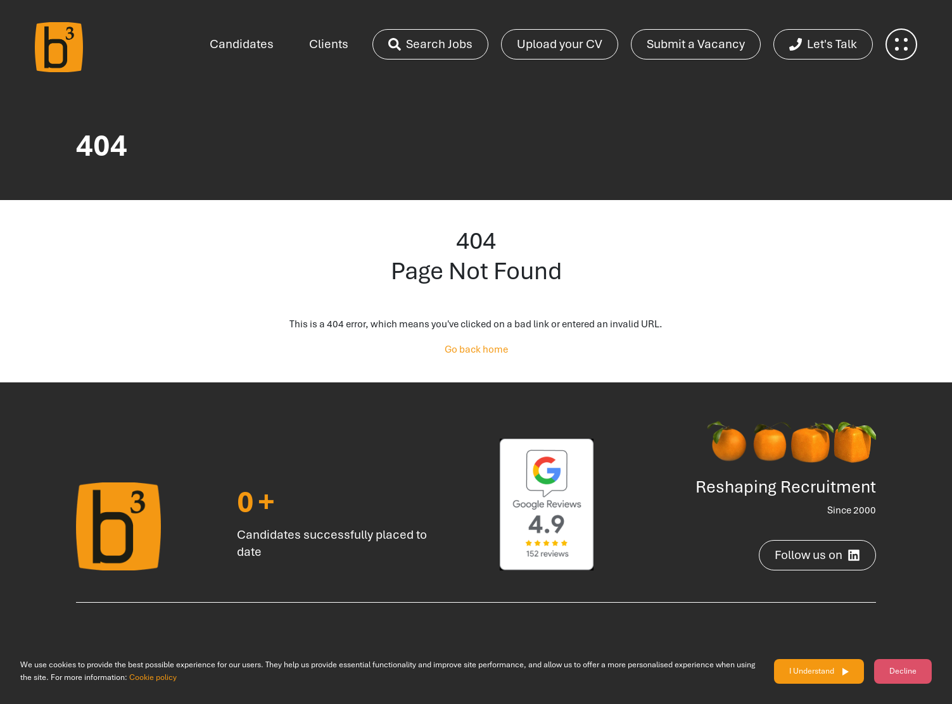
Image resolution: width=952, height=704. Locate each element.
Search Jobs (430, 44)
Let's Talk (823, 44)
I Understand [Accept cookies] (811, 671)
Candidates (242, 44)
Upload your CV (559, 44)
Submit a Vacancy (696, 44)
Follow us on (817, 555)
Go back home (476, 349)
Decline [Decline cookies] (903, 671)
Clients (328, 44)
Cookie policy (153, 677)
